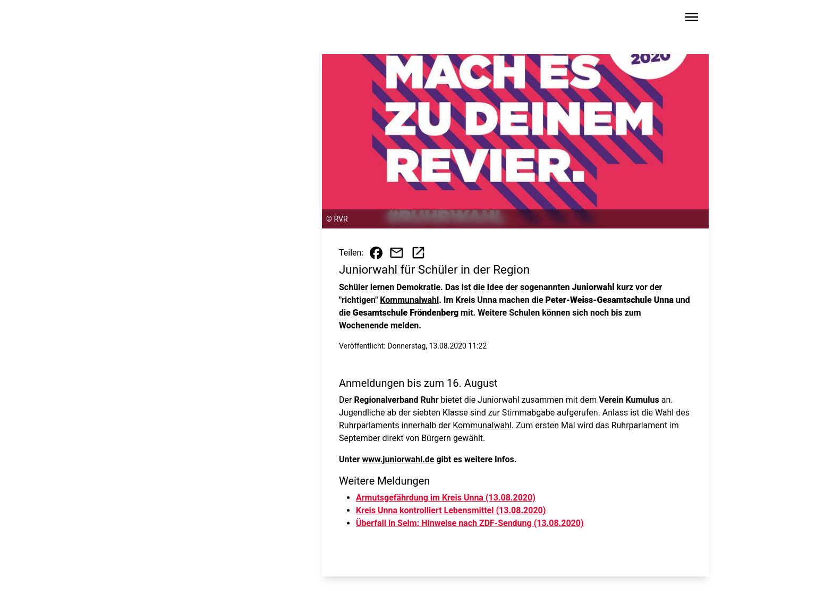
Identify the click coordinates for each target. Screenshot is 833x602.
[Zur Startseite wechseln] (158, 19)
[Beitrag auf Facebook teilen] (376, 253)
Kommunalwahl (409, 300)
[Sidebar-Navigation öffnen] (691, 19)
